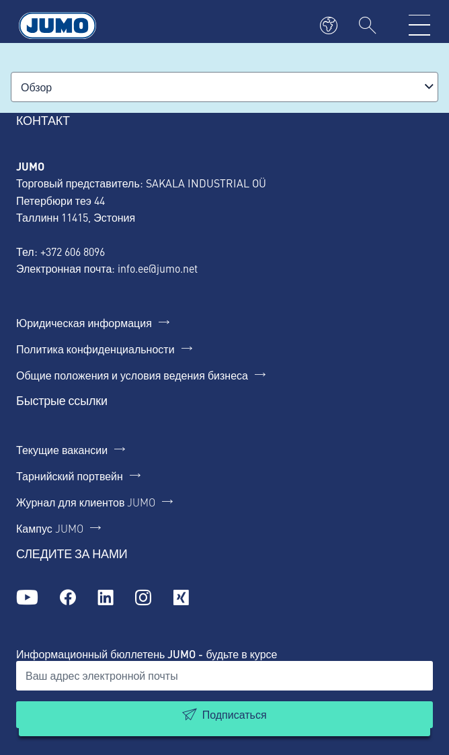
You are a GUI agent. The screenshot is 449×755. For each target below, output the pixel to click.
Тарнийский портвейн (69, 475)
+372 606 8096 (72, 251)
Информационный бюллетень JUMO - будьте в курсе (146, 654)
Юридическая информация (84, 322)
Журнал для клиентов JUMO (85, 501)
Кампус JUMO (49, 528)
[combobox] (224, 87)
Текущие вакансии (62, 449)
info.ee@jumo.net (158, 268)
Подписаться (234, 714)
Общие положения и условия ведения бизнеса (132, 374)
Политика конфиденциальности (95, 348)
